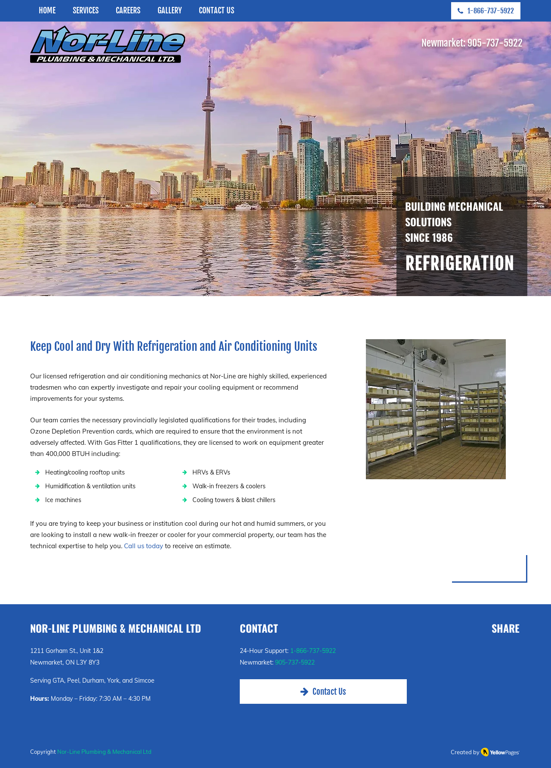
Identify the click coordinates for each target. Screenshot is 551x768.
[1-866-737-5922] (485, 10)
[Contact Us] (323, 691)
